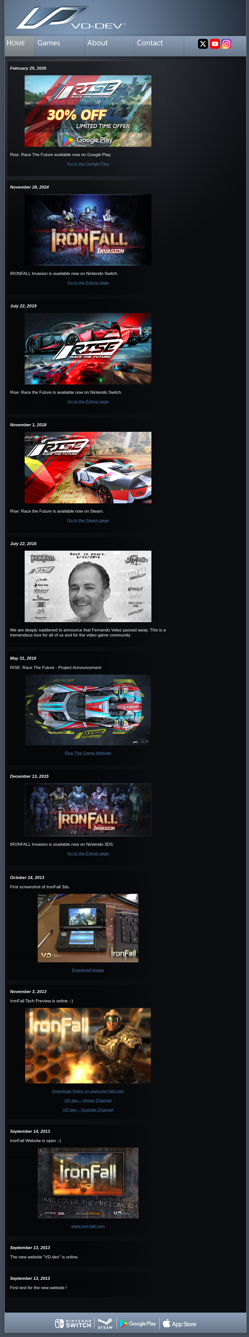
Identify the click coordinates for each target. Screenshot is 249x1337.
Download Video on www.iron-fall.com (88, 1091)
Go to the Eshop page (88, 282)
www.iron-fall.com (88, 1226)
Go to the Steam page (88, 520)
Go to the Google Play (88, 164)
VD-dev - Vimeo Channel (88, 1100)
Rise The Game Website (88, 753)
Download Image (88, 970)
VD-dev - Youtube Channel (88, 1110)
